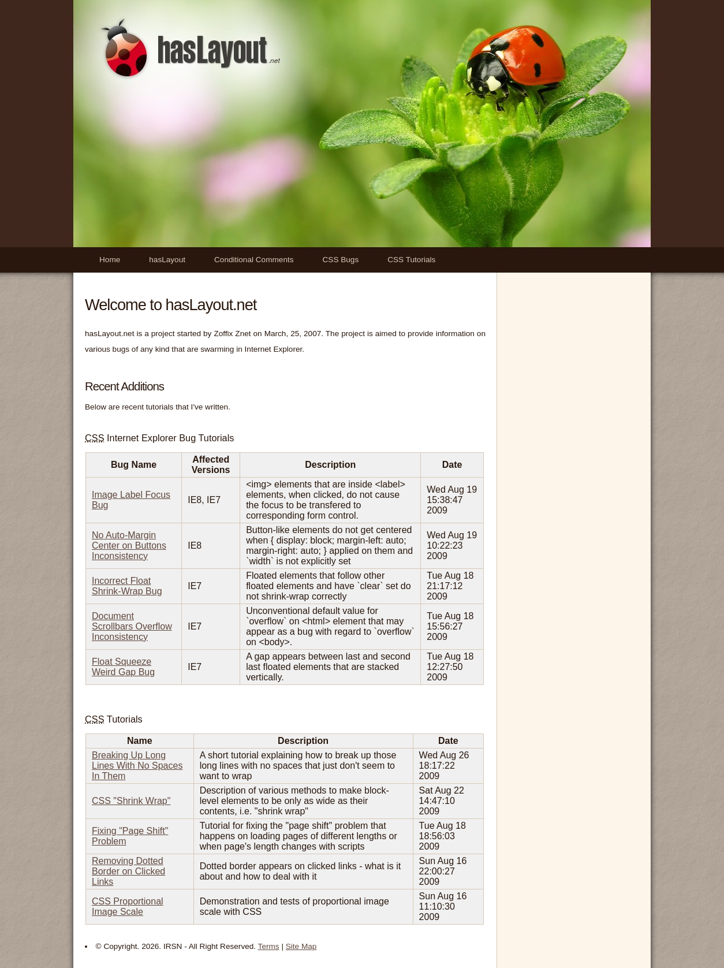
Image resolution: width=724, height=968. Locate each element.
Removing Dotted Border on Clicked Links (128, 871)
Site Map (301, 946)
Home (109, 259)
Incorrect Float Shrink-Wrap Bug (127, 586)
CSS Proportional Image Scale (127, 906)
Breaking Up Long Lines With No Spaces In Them (137, 765)
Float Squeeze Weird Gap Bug (123, 667)
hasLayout (167, 259)
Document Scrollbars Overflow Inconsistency (132, 626)
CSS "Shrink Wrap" (131, 801)
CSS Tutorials (411, 259)
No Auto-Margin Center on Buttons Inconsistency (129, 545)
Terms (268, 946)
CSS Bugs (341, 259)
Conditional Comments (254, 259)
